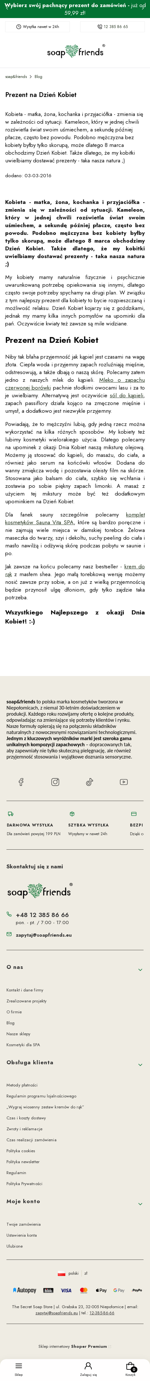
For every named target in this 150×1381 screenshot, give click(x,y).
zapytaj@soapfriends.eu (57, 1313)
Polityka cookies (20, 1151)
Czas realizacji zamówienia (31, 1140)
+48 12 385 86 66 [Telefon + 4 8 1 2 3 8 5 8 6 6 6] (42, 915)
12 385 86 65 (116, 26)
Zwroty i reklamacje (24, 1129)
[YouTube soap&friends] (124, 783)
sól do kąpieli (126, 395)
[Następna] (143, 9)
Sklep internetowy (72, 1346)
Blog (38, 77)
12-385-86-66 (102, 1313)
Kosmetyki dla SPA (23, 1045)
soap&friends (16, 77)
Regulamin (16, 1173)
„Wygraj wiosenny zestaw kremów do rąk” (45, 1107)
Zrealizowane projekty (26, 1001)
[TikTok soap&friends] (89, 783)
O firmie (14, 1012)
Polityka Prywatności (24, 1184)
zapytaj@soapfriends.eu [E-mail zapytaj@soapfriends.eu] (44, 935)
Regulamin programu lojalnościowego (41, 1096)
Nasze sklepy (18, 1034)
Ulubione (14, 1246)
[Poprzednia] (7, 9)
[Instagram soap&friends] (55, 783)
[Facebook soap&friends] (21, 783)
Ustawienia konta (21, 1235)
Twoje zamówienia (23, 1224)
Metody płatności (22, 1085)
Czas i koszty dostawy (26, 1118)
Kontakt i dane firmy (24, 990)
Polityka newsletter (22, 1162)
